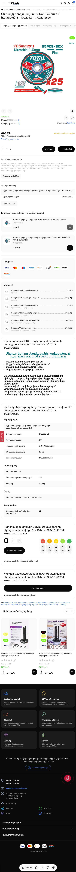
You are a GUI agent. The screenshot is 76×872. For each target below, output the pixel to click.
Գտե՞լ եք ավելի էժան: (10, 139)
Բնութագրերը (49, 26)
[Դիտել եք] (36, 867)
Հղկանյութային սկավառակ (15, 602)
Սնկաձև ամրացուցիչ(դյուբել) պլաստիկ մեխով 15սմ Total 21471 (17, 655)
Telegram (7, 808)
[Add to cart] (70, 227)
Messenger (45, 813)
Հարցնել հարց (38, 588)
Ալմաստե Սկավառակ (38, 602)
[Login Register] (69, 3)
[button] (66, 611)
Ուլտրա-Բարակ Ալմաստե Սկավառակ (48, 605)
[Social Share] (72, 111)
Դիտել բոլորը (9, 203)
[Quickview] (13, 647)
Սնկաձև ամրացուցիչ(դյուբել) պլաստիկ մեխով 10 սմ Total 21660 (55, 655)
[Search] (61, 3)
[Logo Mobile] (14, 3)
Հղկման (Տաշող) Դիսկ (21, 605)
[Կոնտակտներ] (65, 3)
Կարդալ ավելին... (11, 176)
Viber (5, 813)
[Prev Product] (3, 111)
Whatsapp (45, 808)
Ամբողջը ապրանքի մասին (15, 26)
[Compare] (66, 117)
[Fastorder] (17, 647)
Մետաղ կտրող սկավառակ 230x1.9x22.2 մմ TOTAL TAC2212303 (39, 220)
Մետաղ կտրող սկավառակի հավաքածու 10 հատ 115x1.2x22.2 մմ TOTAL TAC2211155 (41, 239)
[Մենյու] (3, 3)
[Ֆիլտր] (2, 436)
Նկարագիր (35, 26)
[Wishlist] (72, 117)
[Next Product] (9, 111)
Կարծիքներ (65, 26)
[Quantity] (6, 149)
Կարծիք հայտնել (14, 550)
